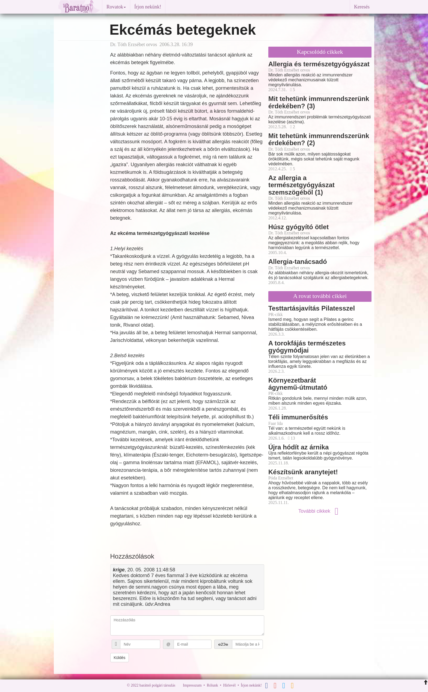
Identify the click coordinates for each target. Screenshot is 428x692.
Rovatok (116, 7)
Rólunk (212, 685)
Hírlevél (229, 685)
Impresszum (192, 685)
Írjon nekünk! (147, 7)
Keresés (362, 7)
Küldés (120, 657)
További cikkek (319, 511)
